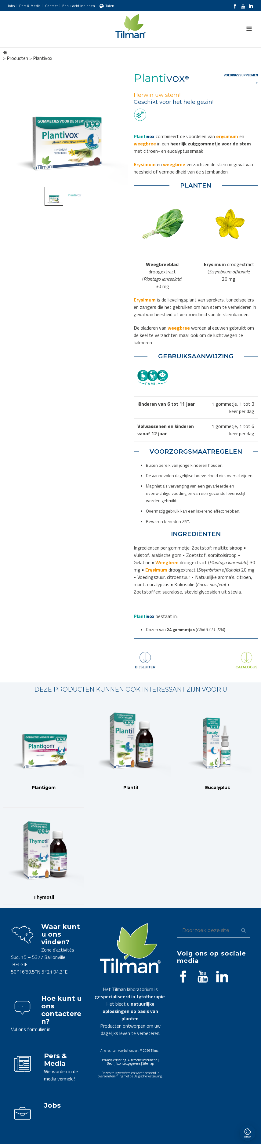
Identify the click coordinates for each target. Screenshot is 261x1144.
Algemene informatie (142, 1060)
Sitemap (148, 1063)
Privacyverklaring (114, 1060)
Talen (107, 6)
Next (117, 126)
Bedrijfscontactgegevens (123, 1063)
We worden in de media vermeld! (61, 1075)
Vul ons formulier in (30, 1029)
